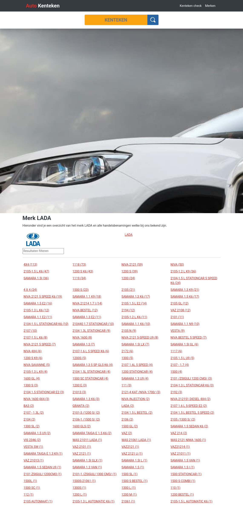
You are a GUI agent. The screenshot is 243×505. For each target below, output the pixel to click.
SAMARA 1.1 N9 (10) (185, 324)
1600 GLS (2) (82, 426)
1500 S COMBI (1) (183, 481)
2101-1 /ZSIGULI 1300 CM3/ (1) (95, 474)
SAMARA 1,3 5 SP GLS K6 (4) (93, 365)
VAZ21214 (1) (180, 447)
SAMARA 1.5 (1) (133, 467)
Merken (210, 6)
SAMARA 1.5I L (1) (134, 460)
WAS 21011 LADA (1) (87, 440)
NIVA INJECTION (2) (136, 399)
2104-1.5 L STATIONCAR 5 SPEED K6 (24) (194, 280)
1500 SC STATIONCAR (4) (90, 378)
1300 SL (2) (32, 426)
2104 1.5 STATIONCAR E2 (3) (44, 392)
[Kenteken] (116, 20)
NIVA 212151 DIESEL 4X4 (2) (191, 399)
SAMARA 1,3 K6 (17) (136, 296)
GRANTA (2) (81, 406)
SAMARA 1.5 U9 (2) (37, 433)
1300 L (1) (129, 488)
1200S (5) (79, 358)
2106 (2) (127, 419)
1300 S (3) (31, 385)
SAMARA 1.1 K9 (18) (87, 296)
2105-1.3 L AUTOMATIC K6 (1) (94, 501)
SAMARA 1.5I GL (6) (184, 344)
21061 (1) (128, 501)
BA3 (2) (29, 406)
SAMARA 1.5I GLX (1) (87, 460)
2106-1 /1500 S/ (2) (86, 419)
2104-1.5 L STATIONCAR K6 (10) (46, 324)
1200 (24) (128, 278)
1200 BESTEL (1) (182, 494)
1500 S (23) (81, 290)
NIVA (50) (177, 264)
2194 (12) (128, 310)
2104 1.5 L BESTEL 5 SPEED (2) (192, 413)
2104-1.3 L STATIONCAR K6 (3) (192, 385)
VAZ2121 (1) (130, 447)
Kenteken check (191, 6)
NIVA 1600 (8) (82, 337)
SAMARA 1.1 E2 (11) (38, 317)
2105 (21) (128, 290)
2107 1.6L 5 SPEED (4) (137, 365)
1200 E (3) (80, 385)
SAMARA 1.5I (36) (36, 278)
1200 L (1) (80, 494)
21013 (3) (79, 392)
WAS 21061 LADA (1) (136, 440)
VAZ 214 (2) (179, 433)
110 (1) (176, 488)
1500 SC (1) (32, 488)
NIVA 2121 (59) (132, 264)
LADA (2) (128, 406)
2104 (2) (29, 419)
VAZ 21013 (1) (34, 460)
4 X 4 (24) (30, 290)
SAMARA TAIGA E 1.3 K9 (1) (43, 454)
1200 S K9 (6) (33, 358)
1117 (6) (176, 351)
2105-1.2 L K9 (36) (183, 271)
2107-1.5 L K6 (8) (35, 337)
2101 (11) (177, 317)
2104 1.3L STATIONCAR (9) (91, 331)
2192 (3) (176, 392)
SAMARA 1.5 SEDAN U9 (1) (42, 467)
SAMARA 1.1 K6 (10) (136, 324)
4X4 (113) (30, 264)
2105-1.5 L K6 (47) (36, 271)
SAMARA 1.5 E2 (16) (38, 303)
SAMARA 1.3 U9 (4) (135, 378)
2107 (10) (30, 331)
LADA (129, 235)
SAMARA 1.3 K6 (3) (86, 399)
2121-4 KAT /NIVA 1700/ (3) (141, 392)
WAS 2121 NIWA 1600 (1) (188, 440)
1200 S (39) (130, 271)
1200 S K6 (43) (83, 271)
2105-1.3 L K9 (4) (35, 372)
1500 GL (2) (130, 426)
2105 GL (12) (180, 303)
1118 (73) (79, 264)
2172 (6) (127, 351)
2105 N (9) (129, 331)
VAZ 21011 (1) (181, 454)
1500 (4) (176, 372)
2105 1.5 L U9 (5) (182, 358)
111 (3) (127, 385)
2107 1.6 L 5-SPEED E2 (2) (189, 406)
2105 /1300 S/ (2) (183, 419)
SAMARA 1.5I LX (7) (135, 344)
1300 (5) (127, 358)
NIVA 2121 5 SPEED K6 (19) (43, 296)
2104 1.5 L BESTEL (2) (137, 413)
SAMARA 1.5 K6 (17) (185, 296)
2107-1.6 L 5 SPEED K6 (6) (91, 351)
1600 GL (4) (32, 378)
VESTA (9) (178, 331)
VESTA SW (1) (33, 447)
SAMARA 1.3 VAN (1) (87, 467)
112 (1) (29, 494)
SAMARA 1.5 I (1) (183, 467)
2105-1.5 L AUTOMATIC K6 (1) (192, 501)
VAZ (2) (127, 433)
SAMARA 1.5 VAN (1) (185, 460)
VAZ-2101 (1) (82, 447)
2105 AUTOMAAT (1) (38, 501)
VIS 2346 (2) (32, 440)
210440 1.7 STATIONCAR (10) (93, 324)
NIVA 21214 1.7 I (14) (87, 303)
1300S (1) (79, 488)
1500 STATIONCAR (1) (186, 474)
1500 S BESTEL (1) (135, 481)
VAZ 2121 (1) (82, 454)
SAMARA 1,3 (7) (84, 344)
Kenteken (43, 6)
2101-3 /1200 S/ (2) (86, 413)
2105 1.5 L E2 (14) (134, 303)
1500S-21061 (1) (84, 481)
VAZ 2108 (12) (181, 310)
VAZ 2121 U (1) (132, 454)
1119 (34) (79, 278)
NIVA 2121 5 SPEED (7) (40, 344)
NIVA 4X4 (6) (33, 351)
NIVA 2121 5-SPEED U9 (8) (140, 337)
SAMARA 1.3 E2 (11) (87, 317)
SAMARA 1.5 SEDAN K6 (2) (189, 426)
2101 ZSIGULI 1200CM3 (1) (43, 474)
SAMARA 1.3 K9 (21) (185, 290)
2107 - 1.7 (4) (180, 365)
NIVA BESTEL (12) (85, 310)
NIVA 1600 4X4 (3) (36, 399)
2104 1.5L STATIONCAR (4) (91, 372)
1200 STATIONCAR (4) (137, 372)
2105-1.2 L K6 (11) (134, 317)
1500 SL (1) (130, 474)
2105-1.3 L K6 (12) (36, 310)
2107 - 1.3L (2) (34, 413)
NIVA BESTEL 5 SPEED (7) (189, 337)
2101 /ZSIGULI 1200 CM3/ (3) (191, 378)
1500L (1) (30, 481)
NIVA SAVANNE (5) (37, 365)
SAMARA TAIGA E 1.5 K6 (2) (92, 433)
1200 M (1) (129, 494)
